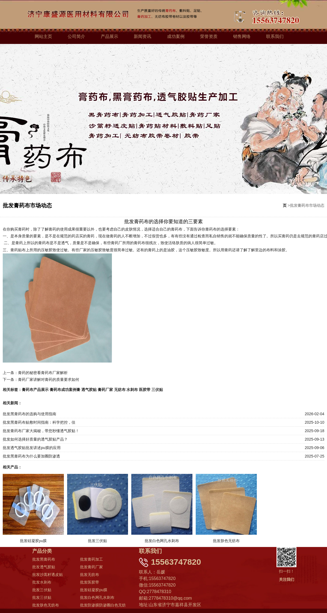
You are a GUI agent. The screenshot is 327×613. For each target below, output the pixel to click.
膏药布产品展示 (35, 389)
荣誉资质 (209, 36)
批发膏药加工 (91, 559)
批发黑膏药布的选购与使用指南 (29, 413)
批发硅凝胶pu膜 (93, 589)
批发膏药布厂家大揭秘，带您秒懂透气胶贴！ (41, 430)
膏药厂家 (105, 389)
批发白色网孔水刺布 (97, 597)
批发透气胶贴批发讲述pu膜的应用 (32, 447)
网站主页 (43, 36)
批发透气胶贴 (43, 566)
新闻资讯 (142, 36)
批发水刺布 (41, 582)
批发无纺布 (89, 574)
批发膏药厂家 (91, 566)
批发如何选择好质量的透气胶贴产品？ (35, 438)
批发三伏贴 (41, 589)
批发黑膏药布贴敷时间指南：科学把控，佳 (39, 422)
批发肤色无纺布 (45, 605)
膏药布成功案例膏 (65, 389)
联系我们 (275, 36)
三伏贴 (157, 389)
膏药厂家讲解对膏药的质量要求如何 (48, 379)
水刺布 (132, 389)
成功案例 (176, 36)
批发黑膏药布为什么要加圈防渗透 (31, 455)
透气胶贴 (89, 389)
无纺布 (120, 389)
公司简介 (76, 36)
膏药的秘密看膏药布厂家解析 (43, 372)
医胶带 (144, 389)
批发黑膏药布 (43, 559)
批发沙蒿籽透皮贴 (47, 574)
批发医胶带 (89, 582)
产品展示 (109, 36)
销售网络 (242, 36)
